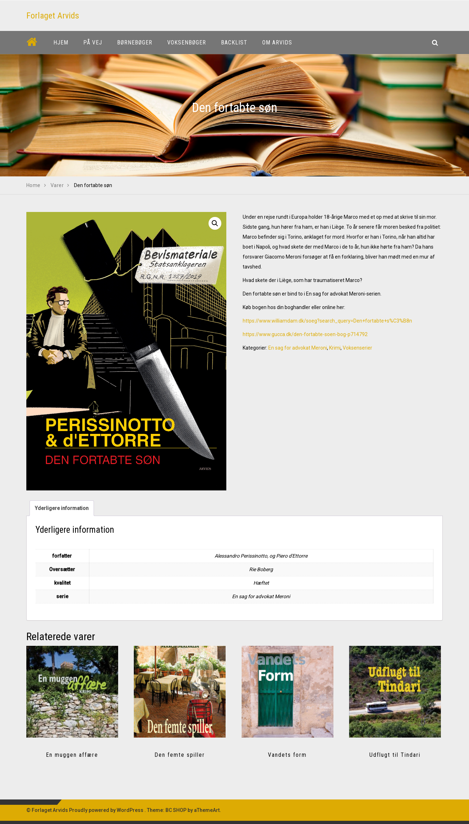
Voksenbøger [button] (186, 42)
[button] (215, 223)
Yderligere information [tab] (62, 508)
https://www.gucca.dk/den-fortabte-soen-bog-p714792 (305, 334)
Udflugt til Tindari (395, 754)
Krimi (335, 348)
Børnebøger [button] (134, 42)
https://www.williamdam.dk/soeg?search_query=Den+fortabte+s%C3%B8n (327, 321)
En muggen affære (72, 754)
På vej (92, 42)
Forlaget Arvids (52, 16)
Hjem (60, 42)
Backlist (234, 42)
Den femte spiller (179, 754)
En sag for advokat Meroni (297, 348)
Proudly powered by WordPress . (107, 810)
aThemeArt (207, 810)
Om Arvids (277, 42)
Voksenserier (357, 348)
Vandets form (287, 754)
